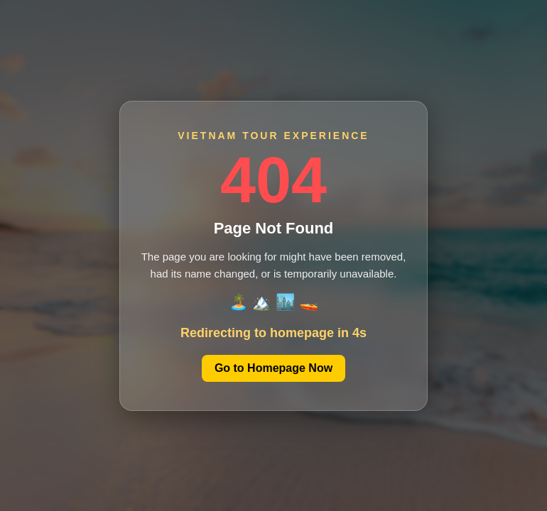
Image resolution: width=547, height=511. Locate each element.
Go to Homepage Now (273, 368)
